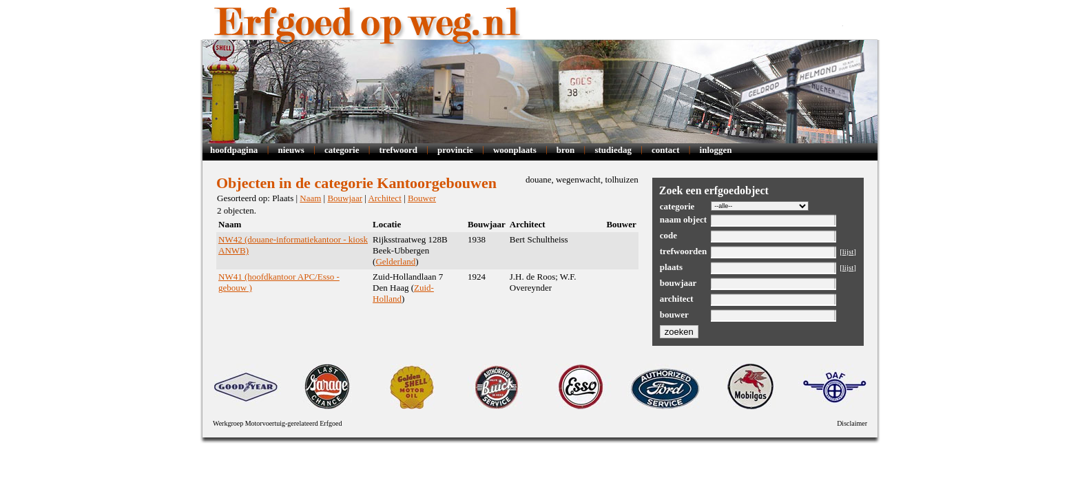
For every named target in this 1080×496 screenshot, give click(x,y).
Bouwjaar (344, 198)
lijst (848, 251)
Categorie (342, 150)
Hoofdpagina (234, 150)
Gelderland (395, 261)
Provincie (455, 150)
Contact (665, 150)
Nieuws (291, 150)
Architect (384, 198)
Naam (310, 198)
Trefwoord (398, 150)
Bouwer (422, 198)
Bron (566, 150)
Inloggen (716, 150)
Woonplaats (515, 150)
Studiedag (612, 150)
